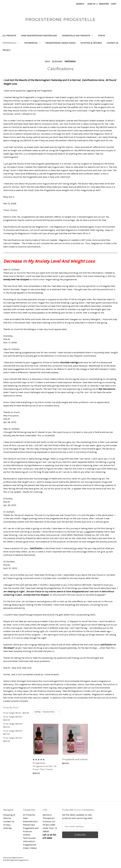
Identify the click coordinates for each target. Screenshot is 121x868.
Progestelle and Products (77, 35)
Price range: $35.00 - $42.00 (13, 718)
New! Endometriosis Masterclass (39, 35)
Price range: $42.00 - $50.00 (13, 725)
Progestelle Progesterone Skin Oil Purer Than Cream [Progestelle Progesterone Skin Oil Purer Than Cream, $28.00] (44, 766)
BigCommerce (17, 858)
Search (80, 3)
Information (32, 43)
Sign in (91, 3)
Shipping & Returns (91, 43)
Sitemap (7, 828)
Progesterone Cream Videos (60, 43)
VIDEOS (101, 35)
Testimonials (10, 43)
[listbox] (51, 712)
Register (104, 3)
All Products (9, 35)
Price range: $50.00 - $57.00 (13, 732)
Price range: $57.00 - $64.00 (13, 739)
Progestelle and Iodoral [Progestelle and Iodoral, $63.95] (75, 759)
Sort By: (38, 712)
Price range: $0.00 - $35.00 (16, 713)
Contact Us (112, 43)
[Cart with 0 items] (113, 4)
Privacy (6, 50)
